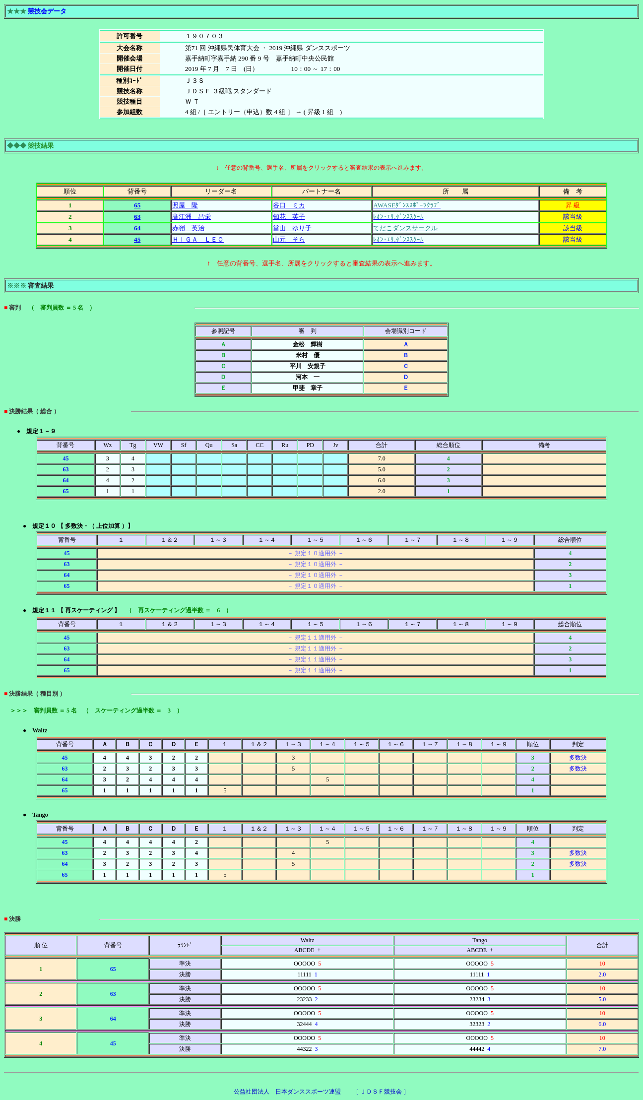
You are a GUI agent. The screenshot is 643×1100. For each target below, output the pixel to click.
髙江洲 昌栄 (191, 216)
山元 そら (289, 239)
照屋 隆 (185, 205)
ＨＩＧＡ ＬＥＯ (198, 239)
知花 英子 (289, 216)
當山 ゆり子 (292, 228)
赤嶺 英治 (188, 228)
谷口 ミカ (289, 205)
